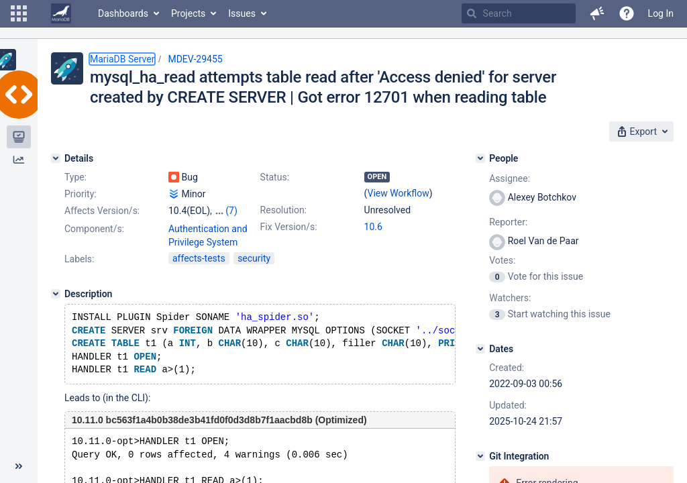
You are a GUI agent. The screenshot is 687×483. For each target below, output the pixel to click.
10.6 (373, 226)
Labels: (79, 259)
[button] (19, 13)
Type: (75, 177)
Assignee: (509, 178)
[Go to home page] (61, 13)
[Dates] (480, 349)
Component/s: (94, 228)
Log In (661, 13)
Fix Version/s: (288, 226)
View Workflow (398, 193)
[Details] (55, 158)
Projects (188, 13)
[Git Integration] (480, 456)
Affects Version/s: (102, 210)
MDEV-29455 (195, 59)
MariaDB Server (122, 59)
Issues (242, 13)
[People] (480, 158)
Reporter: (508, 222)
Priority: (80, 194)
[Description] (55, 294)
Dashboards (123, 13)
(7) (231, 210)
